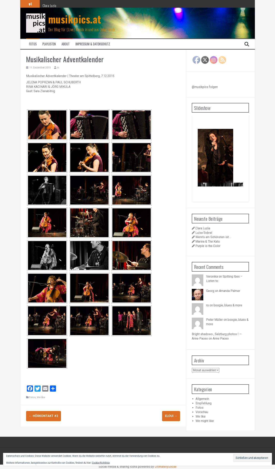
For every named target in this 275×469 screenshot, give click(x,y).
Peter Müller (214, 320)
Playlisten (49, 44)
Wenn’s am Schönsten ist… (213, 237)
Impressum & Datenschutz (92, 44)
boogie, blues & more (228, 305)
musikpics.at (74, 19)
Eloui (171, 416)
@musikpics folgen (205, 87)
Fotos (33, 44)
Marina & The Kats (207, 241)
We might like (205, 421)
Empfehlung (204, 403)
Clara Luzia (49, 5)
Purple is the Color (207, 246)
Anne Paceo (221, 338)
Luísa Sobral (203, 232)
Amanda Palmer (229, 291)
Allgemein (202, 399)
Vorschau (202, 412)
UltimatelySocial (165, 466)
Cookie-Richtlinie (101, 463)
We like (41, 397)
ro (58, 67)
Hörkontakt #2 (43, 416)
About (66, 44)
